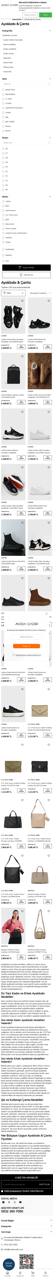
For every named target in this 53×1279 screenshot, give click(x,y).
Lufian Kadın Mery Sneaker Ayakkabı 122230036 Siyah (12, 340)
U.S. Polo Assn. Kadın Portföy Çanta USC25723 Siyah (40, 784)
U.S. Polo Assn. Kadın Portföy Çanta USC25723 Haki (13, 784)
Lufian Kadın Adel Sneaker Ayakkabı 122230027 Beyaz (39, 451)
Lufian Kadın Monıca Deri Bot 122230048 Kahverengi (13, 673)
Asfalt (6, 112)
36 (4, 149)
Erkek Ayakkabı (9, 44)
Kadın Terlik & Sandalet (13, 40)
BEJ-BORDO (8, 94)
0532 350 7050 (12, 1211)
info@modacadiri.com (13, 1249)
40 (4, 167)
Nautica (7, 237)
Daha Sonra (30, 15)
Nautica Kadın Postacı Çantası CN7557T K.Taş (37, 951)
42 (4, 176)
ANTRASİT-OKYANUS (12, 108)
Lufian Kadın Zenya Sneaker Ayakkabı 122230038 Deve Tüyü (39, 396)
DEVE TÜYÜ (8, 90)
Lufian (6, 201)
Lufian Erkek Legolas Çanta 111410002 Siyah (12, 396)
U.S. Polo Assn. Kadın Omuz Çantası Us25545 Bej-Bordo (39, 840)
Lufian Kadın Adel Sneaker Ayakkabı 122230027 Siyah (12, 507)
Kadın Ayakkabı (9, 49)
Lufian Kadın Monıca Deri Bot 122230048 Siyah (13, 562)
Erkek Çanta (8, 67)
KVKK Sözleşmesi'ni (12, 1191)
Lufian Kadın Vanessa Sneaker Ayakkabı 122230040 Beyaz (37, 673)
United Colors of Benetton (14, 233)
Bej (5, 117)
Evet (45, 15)
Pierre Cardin (9, 228)
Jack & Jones (9, 210)
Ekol (5, 206)
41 (4, 171)
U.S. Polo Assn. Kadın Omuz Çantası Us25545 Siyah (12, 895)
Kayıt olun (44, 1184)
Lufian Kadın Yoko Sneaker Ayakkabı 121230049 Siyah (39, 562)
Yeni (5, 261)
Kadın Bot (7, 72)
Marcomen (8, 224)
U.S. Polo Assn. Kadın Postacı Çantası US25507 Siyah (11, 840)
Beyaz (6, 126)
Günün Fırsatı (9, 1264)
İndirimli (7, 255)
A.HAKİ (6, 103)
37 (4, 153)
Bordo (6, 131)
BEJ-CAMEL (8, 122)
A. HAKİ (7, 99)
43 (4, 180)
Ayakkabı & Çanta (9, 35)
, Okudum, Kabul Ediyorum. (22, 1191)
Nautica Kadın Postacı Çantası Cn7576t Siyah (10, 951)
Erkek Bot (7, 58)
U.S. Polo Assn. (10, 215)
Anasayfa (16, 19)
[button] (7, 1274)
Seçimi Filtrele (26, 267)
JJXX (5, 219)
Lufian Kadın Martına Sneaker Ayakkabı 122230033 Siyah (9, 451)
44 (4, 185)
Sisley (6, 242)
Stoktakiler (8, 249)
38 (4, 158)
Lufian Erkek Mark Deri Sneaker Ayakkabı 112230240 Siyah (37, 340)
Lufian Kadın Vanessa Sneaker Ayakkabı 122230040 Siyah (10, 729)
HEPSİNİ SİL (26, 275)
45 (4, 189)
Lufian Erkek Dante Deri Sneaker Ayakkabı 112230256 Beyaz (37, 507)
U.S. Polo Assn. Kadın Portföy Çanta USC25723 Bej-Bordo (40, 729)
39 (4, 162)
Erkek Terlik (7, 62)
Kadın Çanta (8, 53)
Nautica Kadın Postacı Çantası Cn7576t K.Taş (37, 895)
